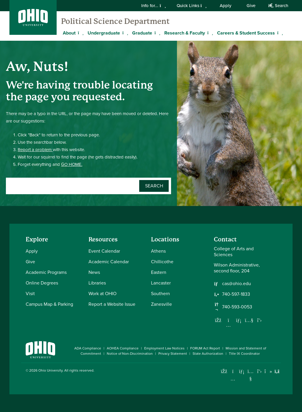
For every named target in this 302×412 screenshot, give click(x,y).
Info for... (153, 5)
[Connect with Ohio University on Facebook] (224, 371)
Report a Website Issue (111, 304)
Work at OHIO (102, 293)
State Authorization (208, 353)
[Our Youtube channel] (249, 320)
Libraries (97, 282)
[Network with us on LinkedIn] (238, 320)
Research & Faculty (184, 33)
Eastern (158, 272)
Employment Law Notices (164, 348)
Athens (158, 251)
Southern (160, 293)
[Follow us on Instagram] (228, 325)
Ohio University (50, 370)
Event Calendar (104, 251)
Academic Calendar (108, 261)
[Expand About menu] (80, 33)
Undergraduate (104, 33)
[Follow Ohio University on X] (259, 371)
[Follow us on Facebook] (218, 320)
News (94, 272)
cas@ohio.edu (236, 284)
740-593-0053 (237, 307)
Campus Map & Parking (49, 304)
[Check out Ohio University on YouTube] (250, 375)
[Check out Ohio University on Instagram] (233, 378)
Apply (225, 5)
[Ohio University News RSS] (277, 371)
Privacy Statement (172, 353)
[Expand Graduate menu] (156, 33)
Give (251, 5)
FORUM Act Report (205, 348)
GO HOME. (71, 164)
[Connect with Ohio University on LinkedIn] (241, 371)
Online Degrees (42, 282)
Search (278, 5)
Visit (30, 293)
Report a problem (35, 149)
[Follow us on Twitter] (259, 320)
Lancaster (161, 282)
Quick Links (192, 5)
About (69, 33)
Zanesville (161, 304)
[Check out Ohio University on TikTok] (268, 371)
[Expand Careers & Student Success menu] (279, 33)
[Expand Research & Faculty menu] (209, 33)
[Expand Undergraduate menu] (124, 33)
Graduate (142, 33)
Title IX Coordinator (244, 353)
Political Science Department (115, 21)
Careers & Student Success (246, 33)
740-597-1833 (236, 294)
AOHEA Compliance (123, 348)
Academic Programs (46, 272)
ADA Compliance (87, 348)
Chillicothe (162, 261)
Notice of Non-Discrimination (130, 353)
